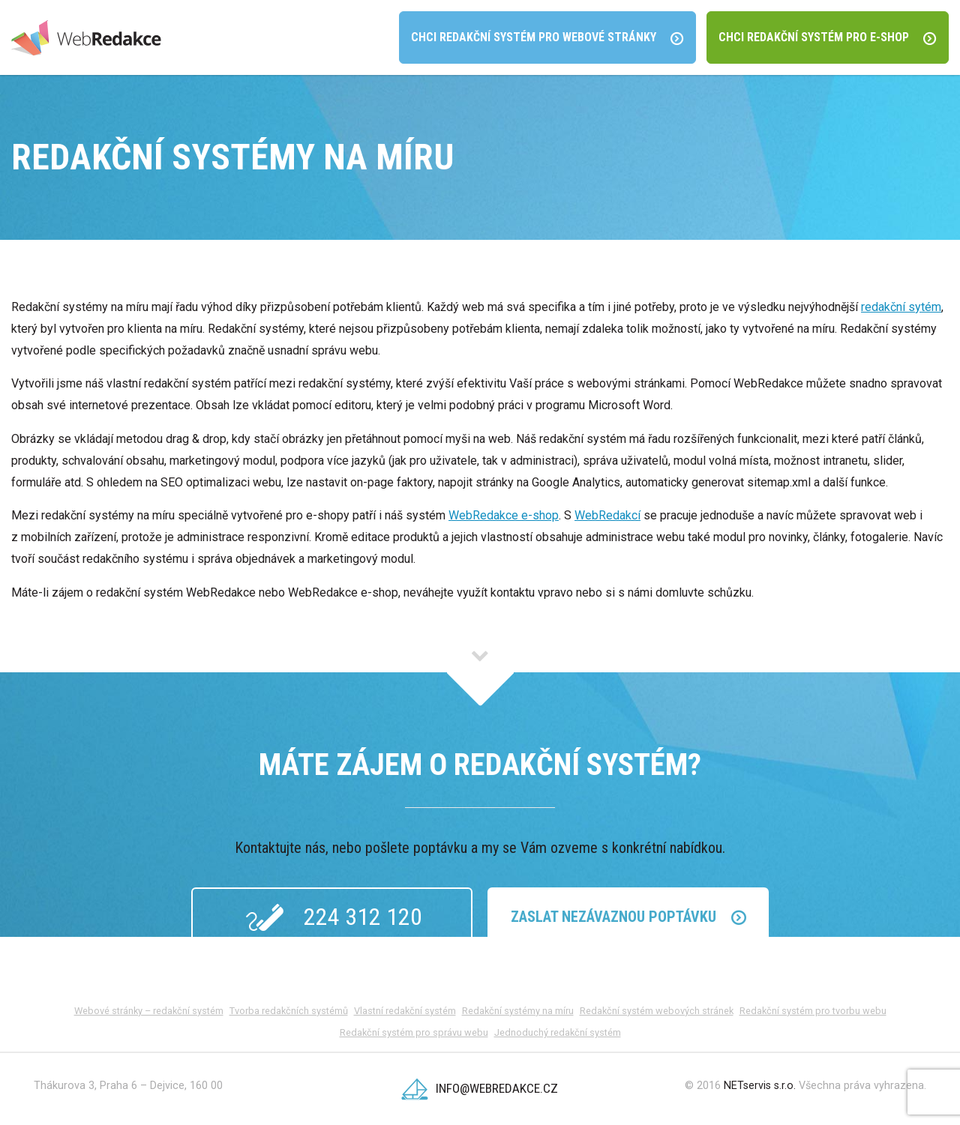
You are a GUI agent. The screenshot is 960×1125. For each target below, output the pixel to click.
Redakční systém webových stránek (657, 1010)
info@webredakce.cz (479, 1088)
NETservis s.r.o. (760, 1085)
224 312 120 (332, 918)
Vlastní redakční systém (405, 1010)
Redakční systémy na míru (518, 1010)
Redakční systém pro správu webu (414, 1032)
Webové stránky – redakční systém (149, 1010)
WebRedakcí (607, 515)
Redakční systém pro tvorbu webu (813, 1010)
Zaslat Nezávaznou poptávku (628, 917)
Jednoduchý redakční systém (557, 1032)
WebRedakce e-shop (503, 515)
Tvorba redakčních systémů (289, 1010)
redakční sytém (901, 307)
